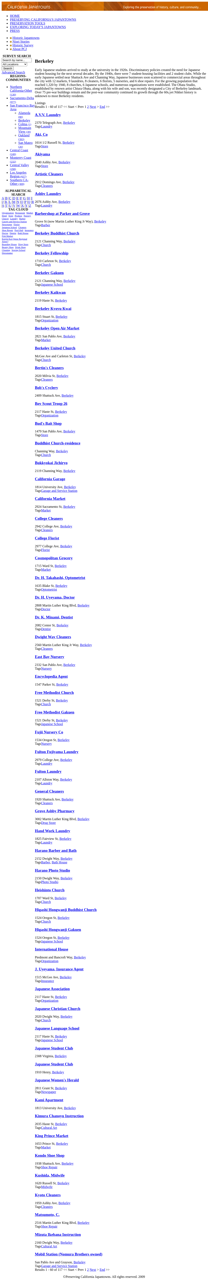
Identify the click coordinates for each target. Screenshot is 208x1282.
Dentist (13, 233)
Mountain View (24, 129)
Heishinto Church (50, 890)
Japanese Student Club (54, 1048)
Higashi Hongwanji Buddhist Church (66, 910)
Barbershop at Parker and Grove (62, 213)
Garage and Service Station (14, 221)
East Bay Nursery (49, 657)
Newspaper (7, 224)
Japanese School (9, 227)
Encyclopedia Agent (51, 676)
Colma (24, 124)
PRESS (15, 31)
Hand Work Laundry (52, 831)
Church (5, 218)
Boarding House (9, 244)
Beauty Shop (8, 247)
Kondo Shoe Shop (49, 1155)
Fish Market (7, 236)
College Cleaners (49, 518)
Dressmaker (7, 253)
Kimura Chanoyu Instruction (59, 1116)
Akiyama (42, 154)
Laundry (14, 218)
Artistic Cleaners (49, 174)
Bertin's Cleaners (49, 368)
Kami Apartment (49, 1100)
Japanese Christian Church (57, 1008)
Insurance (29, 230)
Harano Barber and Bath (56, 850)
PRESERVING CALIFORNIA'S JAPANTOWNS (43, 19)
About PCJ (19, 49)
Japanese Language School (57, 1028)
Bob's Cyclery (46, 387)
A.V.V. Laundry (48, 115)
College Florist (47, 538)
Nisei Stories (20, 41)
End (102, 106)
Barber (22, 218)
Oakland (23, 137)
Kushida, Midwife (50, 1175)
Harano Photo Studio (52, 870)
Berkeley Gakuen (49, 273)
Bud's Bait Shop (48, 423)
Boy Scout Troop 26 (51, 403)
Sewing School (18, 250)
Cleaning (6, 250)
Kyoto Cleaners (48, 1195)
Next (93, 106)
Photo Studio (49, 882)
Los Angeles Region (18, 174)
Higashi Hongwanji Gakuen (58, 929)
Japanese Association (52, 989)
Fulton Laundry (48, 771)
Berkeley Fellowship (52, 253)
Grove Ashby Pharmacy (55, 811)
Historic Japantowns (25, 38)
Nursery (27, 215)
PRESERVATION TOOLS (27, 23)
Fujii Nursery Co (49, 732)
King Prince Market (51, 1136)
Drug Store (23, 244)
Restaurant (20, 213)
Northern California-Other (21, 90)
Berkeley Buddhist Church (57, 233)
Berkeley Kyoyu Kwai (53, 308)
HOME (15, 16)
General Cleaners (49, 791)
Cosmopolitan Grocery (54, 558)
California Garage (50, 479)
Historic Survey (22, 45)
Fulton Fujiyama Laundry (56, 752)
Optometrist (49, 589)
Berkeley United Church (55, 348)
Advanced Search (13, 72)
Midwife (47, 1187)
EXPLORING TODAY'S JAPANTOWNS (38, 27)
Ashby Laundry (48, 193)
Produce (18, 215)
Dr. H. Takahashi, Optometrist (60, 577)
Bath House (23, 233)
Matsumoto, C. (47, 1214)
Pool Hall (19, 230)
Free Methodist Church (54, 692)
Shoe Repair (7, 230)
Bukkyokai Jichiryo (51, 463)
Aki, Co (41, 134)
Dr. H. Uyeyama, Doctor (55, 597)
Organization (8, 213)
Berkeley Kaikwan (50, 292)
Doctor (5, 233)
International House (51, 949)
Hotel (4, 215)
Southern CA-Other (19, 181)
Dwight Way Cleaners (53, 637)
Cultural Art (49, 1127)
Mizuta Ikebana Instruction (58, 1234)
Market (29, 213)
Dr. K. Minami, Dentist (54, 617)
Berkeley (24, 120)
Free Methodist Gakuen (54, 712)
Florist (16, 224)
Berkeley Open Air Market (57, 328)
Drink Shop (20, 247)
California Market (50, 498)
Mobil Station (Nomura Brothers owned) (68, 1254)
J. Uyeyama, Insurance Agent (59, 969)
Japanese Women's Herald (57, 1080)
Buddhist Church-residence (57, 443)
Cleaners (22, 227)
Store (10, 215)
